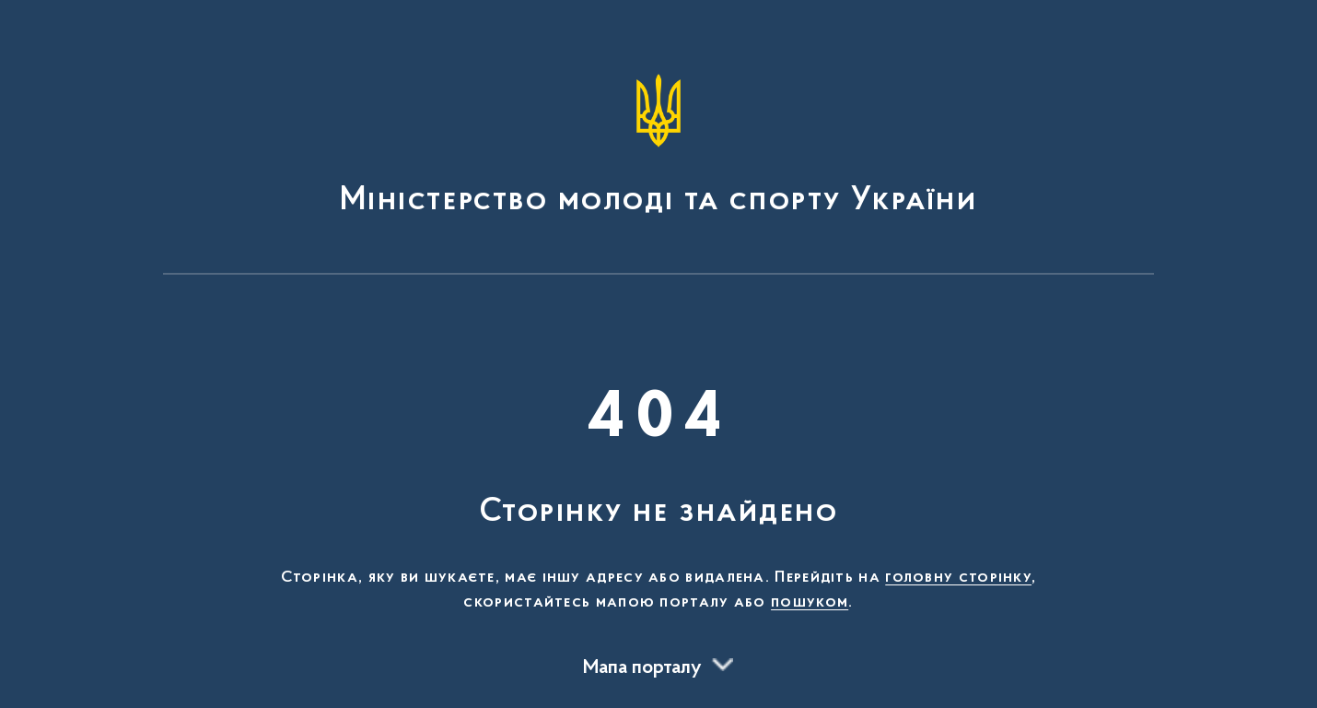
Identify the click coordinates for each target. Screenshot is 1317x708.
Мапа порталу (642, 668)
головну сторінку (958, 578)
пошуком (809, 603)
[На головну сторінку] (658, 146)
